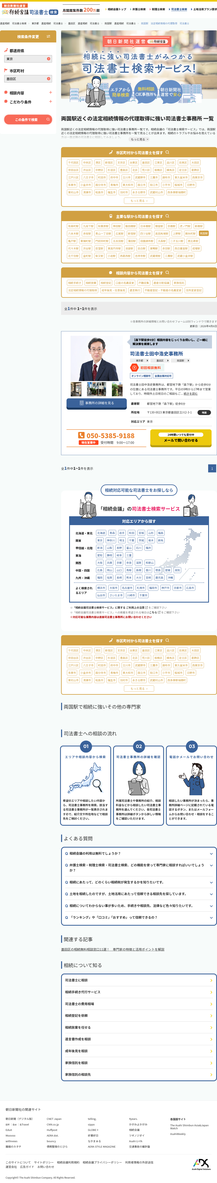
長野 (119, 548)
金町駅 (87, 256)
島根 (138, 570)
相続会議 (134, 1130)
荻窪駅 (99, 248)
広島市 (190, 588)
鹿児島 (159, 577)
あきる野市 (138, 192)
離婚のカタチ (13, 1146)
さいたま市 (116, 595)
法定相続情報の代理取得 (82, 290)
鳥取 (129, 570)
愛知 (99, 555)
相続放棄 (91, 283)
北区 (135, 170)
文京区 (121, 162)
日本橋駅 (145, 226)
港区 (98, 162)
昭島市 (99, 192)
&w (14, 1124)
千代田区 (73, 162)
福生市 (112, 192)
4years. (133, 1119)
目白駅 (141, 248)
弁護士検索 (139, 9)
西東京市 (197, 177)
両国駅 (180, 360)
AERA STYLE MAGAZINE (102, 1146)
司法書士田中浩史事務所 (156, 353)
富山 (129, 548)
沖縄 (170, 577)
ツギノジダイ (136, 1135)
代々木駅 (73, 248)
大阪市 (113, 588)
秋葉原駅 (103, 226)
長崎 (119, 577)
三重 (129, 555)
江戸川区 (73, 177)
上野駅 (177, 233)
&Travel (24, 1124)
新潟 (99, 548)
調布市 (166, 177)
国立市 (141, 185)
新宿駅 (132, 233)
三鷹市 (154, 177)
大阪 (99, 563)
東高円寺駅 (114, 248)
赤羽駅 (166, 248)
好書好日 (93, 1135)
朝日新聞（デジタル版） (20, 1119)
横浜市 (101, 588)
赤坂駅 (87, 233)
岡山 (109, 570)
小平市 (166, 185)
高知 (177, 570)
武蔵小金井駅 (185, 256)
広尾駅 (119, 233)
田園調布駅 (147, 241)
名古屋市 (127, 588)
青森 (112, 533)
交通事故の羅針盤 (139, 1146)
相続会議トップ (117, 9)
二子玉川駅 (176, 241)
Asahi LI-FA (135, 1141)
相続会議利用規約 (68, 1162)
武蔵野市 (140, 177)
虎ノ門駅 (185, 226)
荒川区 (146, 170)
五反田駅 (118, 241)
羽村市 (124, 192)
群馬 (160, 540)
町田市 (102, 177)
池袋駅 (129, 248)
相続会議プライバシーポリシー (102, 1162)
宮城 (141, 533)
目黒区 (183, 162)
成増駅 (196, 248)
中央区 (87, 162)
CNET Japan (54, 1119)
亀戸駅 (72, 241)
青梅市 (114, 185)
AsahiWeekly (178, 1134)
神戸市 (165, 588)
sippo (91, 1124)
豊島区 (124, 170)
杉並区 (112, 170)
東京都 (139, 360)
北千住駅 (73, 256)
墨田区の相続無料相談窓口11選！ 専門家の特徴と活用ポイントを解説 (112, 949)
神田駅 (117, 226)
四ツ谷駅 (145, 233)
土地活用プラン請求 (205, 9)
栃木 (151, 540)
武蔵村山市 (156, 192)
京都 (119, 563)
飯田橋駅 (130, 226)
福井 (148, 548)
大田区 (195, 162)
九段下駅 (88, 226)
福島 (160, 533)
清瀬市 (87, 192)
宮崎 (148, 577)
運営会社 (11, 1167)
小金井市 (85, 185)
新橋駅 (199, 226)
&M (7, 1124)
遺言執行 (135, 290)
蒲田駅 (132, 241)
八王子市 (88, 177)
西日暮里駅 (181, 248)
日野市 (191, 185)
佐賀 (109, 577)
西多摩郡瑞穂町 (177, 192)
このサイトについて (18, 1162)
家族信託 (179, 283)
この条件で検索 (26, 119)
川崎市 (131, 595)
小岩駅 (112, 256)
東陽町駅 (85, 241)
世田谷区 (73, 170)
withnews (11, 1141)
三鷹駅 (169, 256)
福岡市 (153, 588)
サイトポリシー (44, 1162)
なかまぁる (94, 1141)
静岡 (109, 555)
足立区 (183, 170)
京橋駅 (171, 226)
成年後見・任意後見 (113, 290)
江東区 (158, 162)
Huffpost (52, 1130)
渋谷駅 (87, 248)
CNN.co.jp (53, 1124)
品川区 (171, 162)
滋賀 (138, 563)
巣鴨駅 (154, 248)
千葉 (131, 540)
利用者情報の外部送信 (139, 1162)
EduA (9, 1130)
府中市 (114, 177)
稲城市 (178, 185)
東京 (99, 540)
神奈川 (111, 540)
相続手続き (74, 283)
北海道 (101, 533)
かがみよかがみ (138, 1124)
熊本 (129, 577)
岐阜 (119, 555)
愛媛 (167, 570)
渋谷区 (87, 170)
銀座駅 (159, 226)
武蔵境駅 (155, 256)
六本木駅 (73, 233)
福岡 (99, 577)
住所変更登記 (194, 290)
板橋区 (158, 170)
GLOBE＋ (93, 1130)
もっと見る (138, 201)
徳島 (158, 570)
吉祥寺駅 (140, 256)
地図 (204, 412)
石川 (138, 548)
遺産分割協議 (161, 283)
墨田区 (146, 162)
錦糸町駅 (190, 233)
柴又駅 (99, 256)
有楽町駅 (73, 226)
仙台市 (101, 595)
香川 (148, 570)
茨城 (141, 540)
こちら (154, 612)
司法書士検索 (179, 9)
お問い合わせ (45, 1167)
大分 (138, 577)
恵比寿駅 (193, 241)
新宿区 (109, 162)
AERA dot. (53, 1135)
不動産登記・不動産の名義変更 (163, 290)
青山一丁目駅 (103, 233)
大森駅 (162, 241)
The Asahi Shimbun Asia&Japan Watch (189, 1126)
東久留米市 (181, 177)
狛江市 (154, 185)
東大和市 (128, 185)
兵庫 (109, 563)
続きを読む (191, 394)
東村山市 (73, 192)
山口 (119, 570)
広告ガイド (27, 1167)
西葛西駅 (125, 256)
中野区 (99, 170)
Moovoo (10, 1135)
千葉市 (143, 595)
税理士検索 (158, 9)
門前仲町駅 (102, 241)
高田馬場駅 (162, 233)
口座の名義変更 (125, 283)
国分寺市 (100, 185)
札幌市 (141, 588)
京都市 (178, 588)
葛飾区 (195, 170)
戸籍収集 (143, 283)
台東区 (134, 162)
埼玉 (122, 540)
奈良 (129, 563)
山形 (151, 533)
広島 (99, 570)
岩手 (122, 533)
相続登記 (106, 283)
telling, (92, 1119)
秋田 (131, 533)
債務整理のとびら (57, 1146)
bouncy (51, 1141)
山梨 (109, 548)
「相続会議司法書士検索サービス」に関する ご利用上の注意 (110, 607)
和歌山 (150, 563)
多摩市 (72, 185)
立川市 (127, 177)
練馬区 (171, 170)
